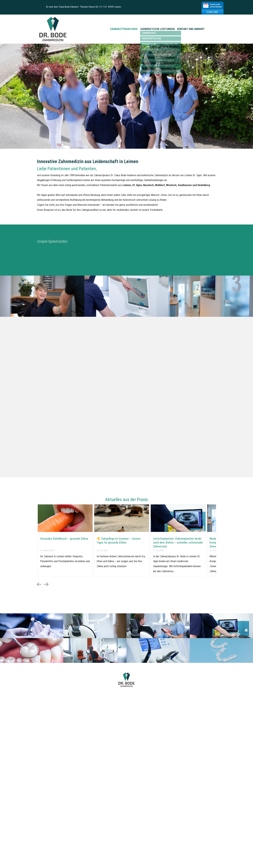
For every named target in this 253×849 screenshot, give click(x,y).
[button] (39, 584)
